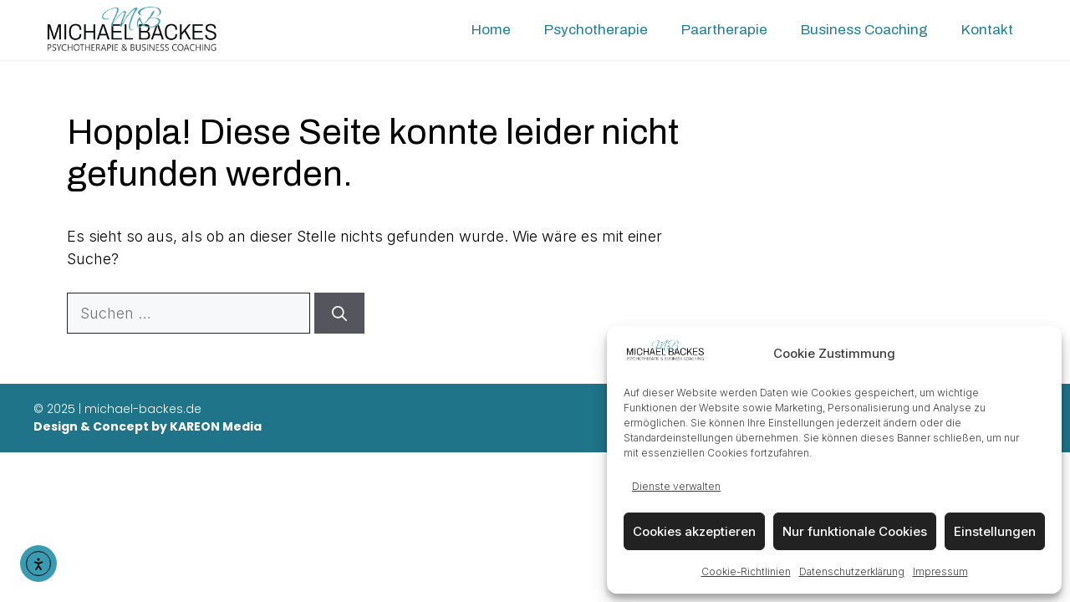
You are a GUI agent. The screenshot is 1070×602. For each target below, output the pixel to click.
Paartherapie (724, 30)
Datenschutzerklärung (851, 571)
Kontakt (987, 30)
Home (491, 30)
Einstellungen (995, 531)
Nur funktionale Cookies (854, 531)
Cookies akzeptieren (694, 531)
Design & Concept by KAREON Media (147, 426)
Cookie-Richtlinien (746, 571)
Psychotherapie (596, 30)
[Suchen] (339, 313)
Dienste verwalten (676, 486)
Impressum (940, 571)
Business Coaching (864, 30)
